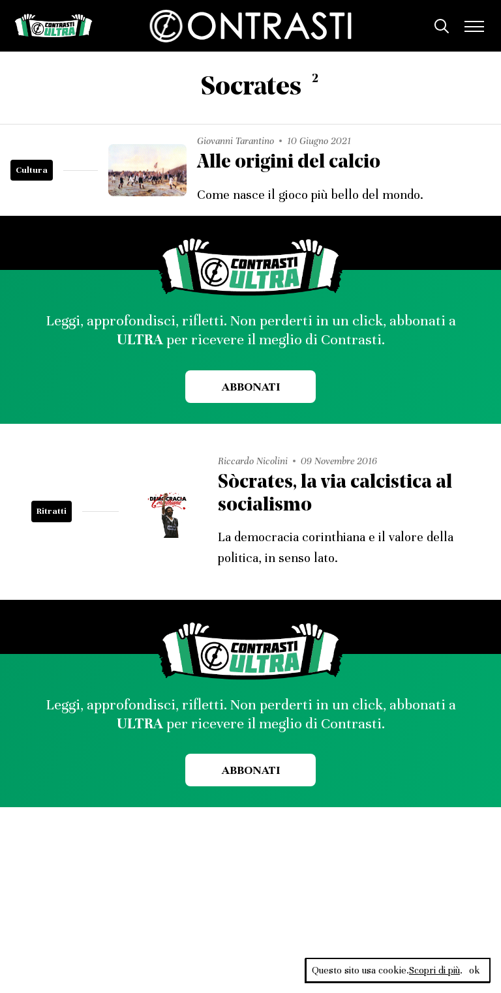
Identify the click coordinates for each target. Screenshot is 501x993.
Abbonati (251, 386)
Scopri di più (434, 970)
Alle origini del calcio (288, 162)
